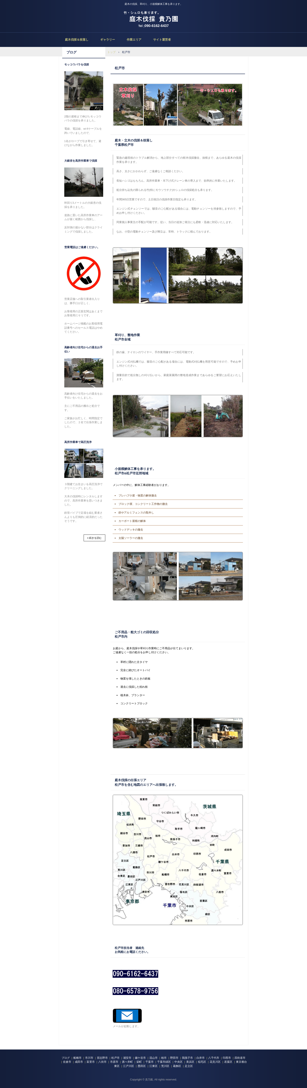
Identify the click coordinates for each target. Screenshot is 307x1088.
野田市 (174, 1057)
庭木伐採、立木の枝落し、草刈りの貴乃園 (153, 17)
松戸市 (115, 1057)
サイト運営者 (162, 39)
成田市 (79, 1061)
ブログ (71, 52)
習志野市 (102, 1057)
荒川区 (165, 1066)
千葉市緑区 (164, 1061)
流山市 (153, 1057)
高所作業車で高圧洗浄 (78, 442)
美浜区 (190, 1061)
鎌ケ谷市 (140, 1057)
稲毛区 (202, 1061)
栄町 (139, 1061)
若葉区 (228, 1061)
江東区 (153, 1066)
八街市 (102, 1061)
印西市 (227, 1057)
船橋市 (77, 1057)
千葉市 (149, 1061)
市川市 (89, 1057)
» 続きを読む (94, 537)
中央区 (178, 1061)
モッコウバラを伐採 (76, 64)
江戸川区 (128, 1066)
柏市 (164, 1057)
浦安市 (127, 1057)
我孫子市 (187, 1057)
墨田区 (142, 1066)
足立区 (189, 1066)
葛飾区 (177, 1066)
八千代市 (213, 1057)
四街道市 (240, 1057)
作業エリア (134, 39)
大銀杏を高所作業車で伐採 (80, 160)
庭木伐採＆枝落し (76, 39)
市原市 (114, 1061)
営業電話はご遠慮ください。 (82, 247)
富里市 (91, 1061)
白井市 (200, 1057)
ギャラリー (107, 39)
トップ (111, 52)
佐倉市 (67, 1061)
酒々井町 (127, 1061)
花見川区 (215, 1061)
